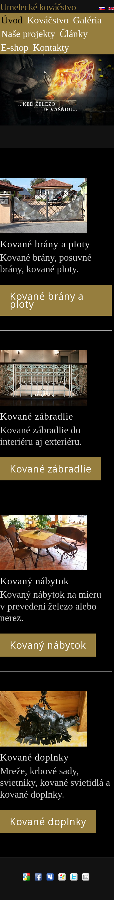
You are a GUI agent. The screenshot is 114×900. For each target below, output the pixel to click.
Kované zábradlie (51, 468)
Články (74, 33)
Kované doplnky (48, 821)
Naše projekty (28, 33)
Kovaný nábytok (48, 644)
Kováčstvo (48, 20)
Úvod (11, 20)
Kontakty (51, 47)
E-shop (15, 47)
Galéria (87, 20)
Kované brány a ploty (47, 300)
